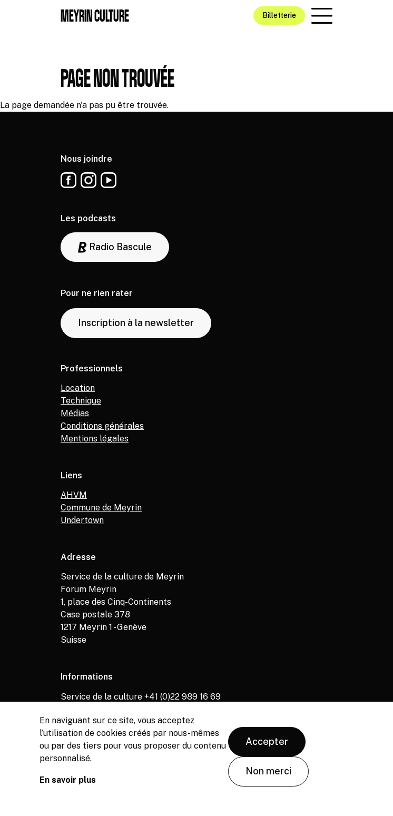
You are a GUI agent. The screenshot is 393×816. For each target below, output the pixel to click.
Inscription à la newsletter (136, 322)
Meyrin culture (95, 15)
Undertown (82, 520)
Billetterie (279, 15)
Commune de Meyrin (101, 508)
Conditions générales (102, 426)
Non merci (268, 775)
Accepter (266, 745)
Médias (75, 413)
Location (78, 388)
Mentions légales (95, 439)
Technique (81, 401)
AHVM (74, 495)
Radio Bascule (115, 247)
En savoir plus (68, 784)
